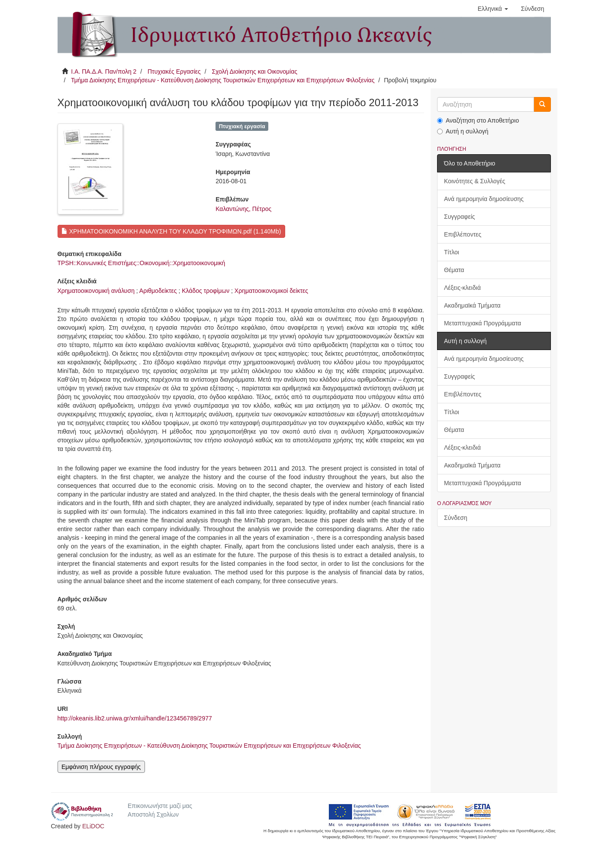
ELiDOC (93, 826)
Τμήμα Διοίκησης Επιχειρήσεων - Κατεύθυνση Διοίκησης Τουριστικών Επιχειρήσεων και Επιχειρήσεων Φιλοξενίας (223, 80)
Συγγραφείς (459, 216)
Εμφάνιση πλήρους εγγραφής (101, 766)
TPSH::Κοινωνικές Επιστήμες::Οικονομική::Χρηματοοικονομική (141, 262)
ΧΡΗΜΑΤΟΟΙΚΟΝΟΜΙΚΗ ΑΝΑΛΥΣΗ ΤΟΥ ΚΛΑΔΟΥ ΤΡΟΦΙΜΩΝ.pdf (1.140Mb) (171, 231)
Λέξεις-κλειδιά (462, 287)
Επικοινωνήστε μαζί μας (160, 805)
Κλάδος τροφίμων (205, 290)
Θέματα (454, 269)
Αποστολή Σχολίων (153, 814)
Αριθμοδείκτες (158, 290)
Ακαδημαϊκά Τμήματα (472, 305)
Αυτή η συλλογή (463, 131)
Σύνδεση (455, 517)
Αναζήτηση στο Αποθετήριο (478, 120)
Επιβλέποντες (462, 234)
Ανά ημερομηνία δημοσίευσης (484, 198)
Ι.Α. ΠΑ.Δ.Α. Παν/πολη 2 (103, 71)
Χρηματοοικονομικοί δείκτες (271, 290)
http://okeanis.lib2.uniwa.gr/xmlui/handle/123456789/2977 (135, 718)
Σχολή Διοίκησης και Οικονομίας (254, 71)
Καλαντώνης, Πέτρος (243, 208)
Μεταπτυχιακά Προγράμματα (482, 323)
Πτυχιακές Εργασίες (174, 71)
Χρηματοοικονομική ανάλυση (96, 290)
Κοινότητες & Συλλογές (474, 181)
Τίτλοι (451, 252)
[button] (493, 8)
